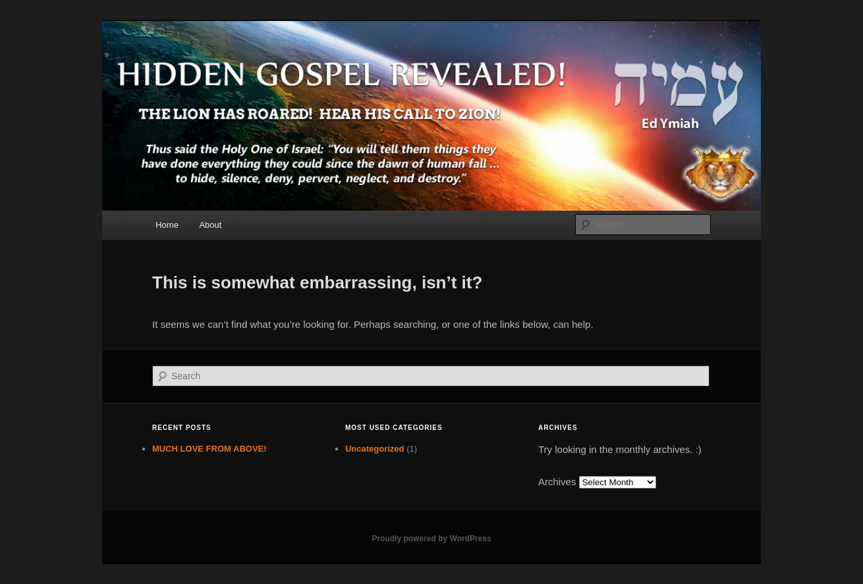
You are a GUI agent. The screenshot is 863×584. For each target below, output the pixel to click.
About (210, 225)
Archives (557, 481)
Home (167, 225)
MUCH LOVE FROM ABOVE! (209, 449)
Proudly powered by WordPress (431, 538)
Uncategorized (374, 449)
